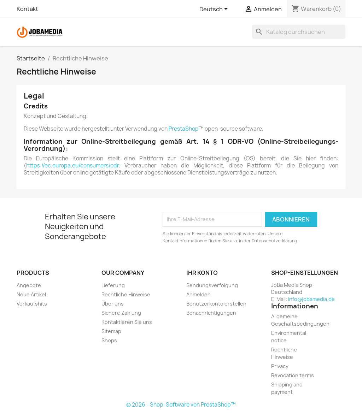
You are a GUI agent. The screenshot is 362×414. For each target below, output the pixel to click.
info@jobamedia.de (311, 299)
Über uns (112, 303)
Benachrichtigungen (211, 312)
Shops (109, 340)
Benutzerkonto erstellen (216, 303)
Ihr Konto (202, 273)
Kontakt (27, 9)
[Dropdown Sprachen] (214, 9)
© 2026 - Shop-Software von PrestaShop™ (181, 404)
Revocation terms (292, 375)
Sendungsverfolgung (212, 285)
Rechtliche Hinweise (125, 294)
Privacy (279, 366)
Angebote (29, 285)
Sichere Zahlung (121, 312)
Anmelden (198, 294)
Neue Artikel (31, 294)
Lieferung (113, 285)
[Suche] (298, 32)
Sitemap (111, 331)
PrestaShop (184, 128)
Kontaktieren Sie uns (126, 322)
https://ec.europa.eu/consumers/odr (72, 165)
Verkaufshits (32, 303)
